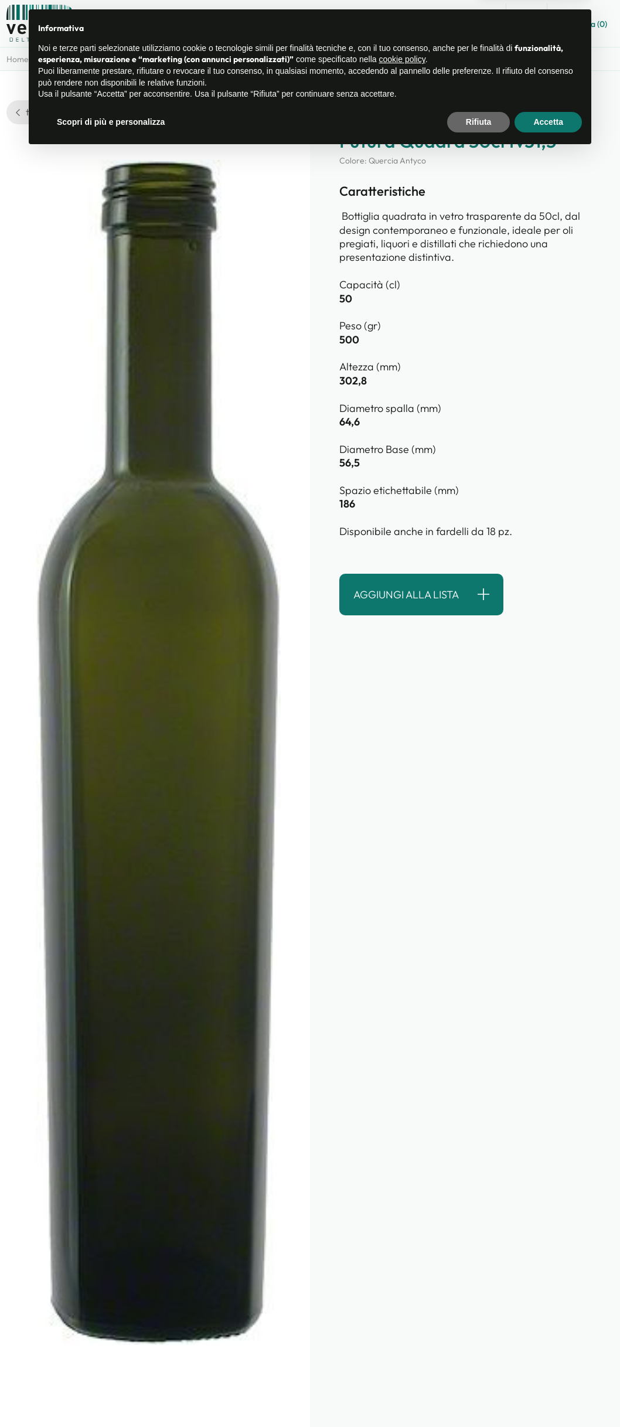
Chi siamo (373, 24)
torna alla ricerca (57, 112)
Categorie (65, 59)
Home (17, 59)
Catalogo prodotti (296, 24)
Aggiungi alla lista (406, 594)
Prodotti (117, 59)
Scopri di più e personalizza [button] (111, 1394)
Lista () (583, 22)
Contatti (430, 24)
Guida (478, 24)
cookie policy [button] (402, 1332)
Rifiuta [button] (479, 1394)
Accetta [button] (548, 1394)
